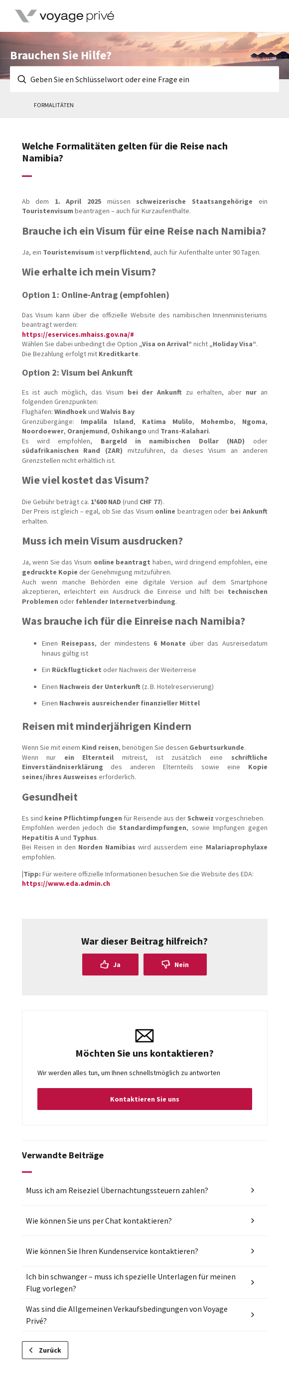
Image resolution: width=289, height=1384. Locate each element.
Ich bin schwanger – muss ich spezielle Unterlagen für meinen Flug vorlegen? (131, 1282)
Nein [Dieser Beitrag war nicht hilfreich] (181, 964)
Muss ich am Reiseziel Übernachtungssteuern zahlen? (117, 1190)
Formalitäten (54, 105)
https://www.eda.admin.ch (66, 883)
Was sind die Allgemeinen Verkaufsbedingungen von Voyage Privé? (127, 1315)
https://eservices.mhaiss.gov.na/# (78, 334)
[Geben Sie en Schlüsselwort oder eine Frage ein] (144, 79)
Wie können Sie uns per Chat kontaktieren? (99, 1221)
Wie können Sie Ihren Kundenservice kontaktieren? (112, 1251)
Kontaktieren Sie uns (144, 1099)
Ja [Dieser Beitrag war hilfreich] (117, 964)
